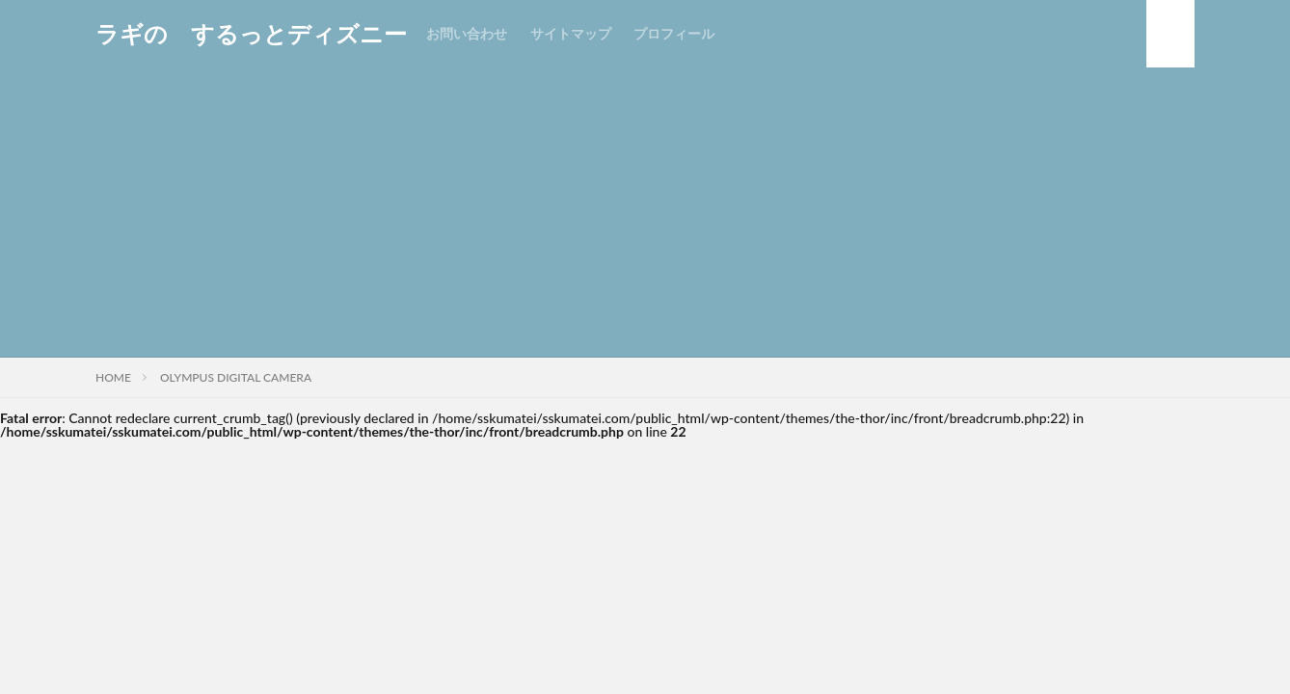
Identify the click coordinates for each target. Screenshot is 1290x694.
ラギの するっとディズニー (251, 33)
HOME (113, 377)
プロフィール (673, 33)
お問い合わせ (466, 33)
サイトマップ (570, 33)
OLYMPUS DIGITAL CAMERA (235, 377)
